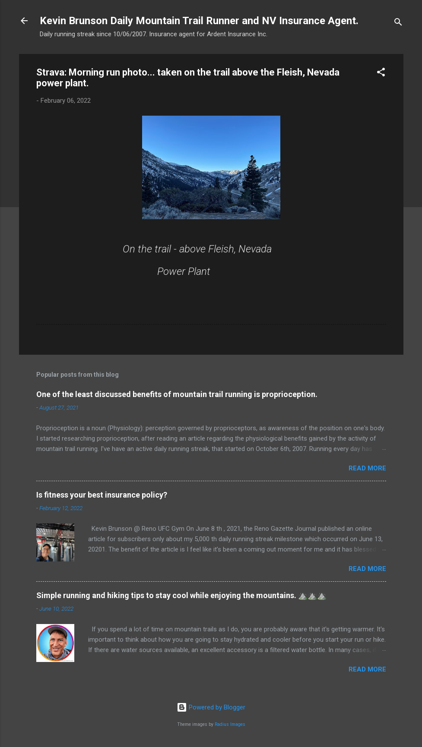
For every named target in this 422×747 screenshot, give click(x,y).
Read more (367, 468)
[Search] (398, 23)
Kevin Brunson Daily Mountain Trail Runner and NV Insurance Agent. (199, 21)
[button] (381, 73)
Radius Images (230, 724)
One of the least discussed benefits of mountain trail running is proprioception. (176, 394)
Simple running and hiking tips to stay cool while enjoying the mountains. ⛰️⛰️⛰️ (181, 595)
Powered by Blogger (211, 707)
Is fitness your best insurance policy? (101, 494)
